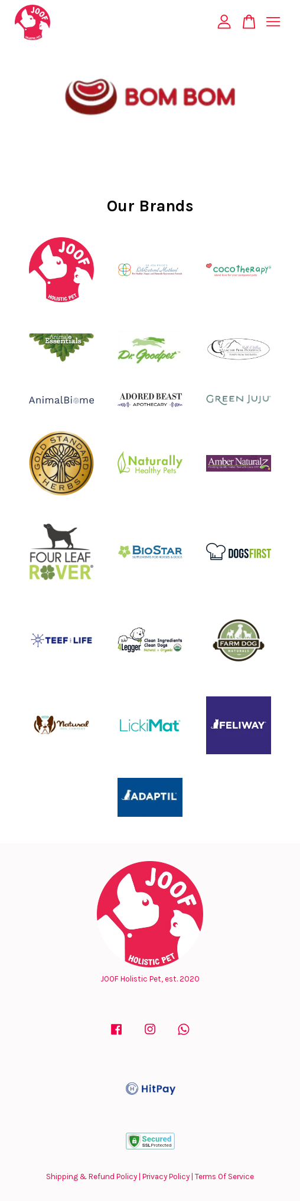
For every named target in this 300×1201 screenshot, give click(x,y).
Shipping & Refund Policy (91, 1176)
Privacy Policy (166, 1176)
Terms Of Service (224, 1176)
